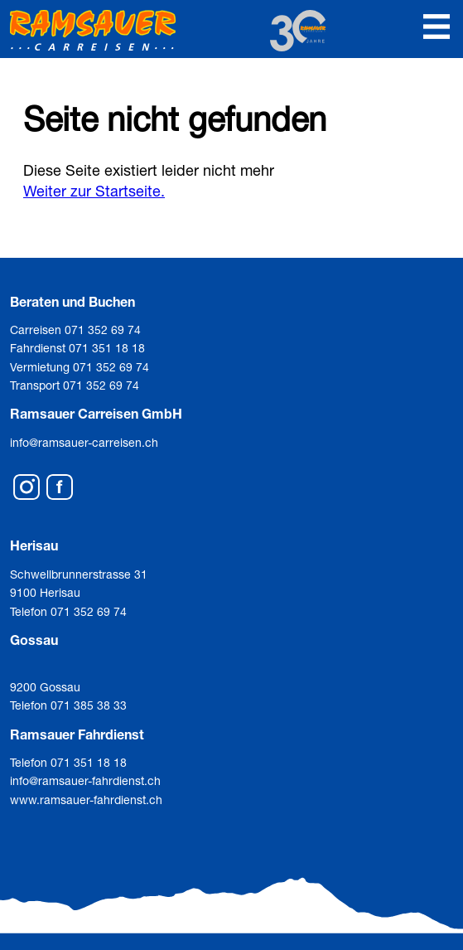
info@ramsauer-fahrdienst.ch (85, 780)
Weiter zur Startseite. (94, 191)
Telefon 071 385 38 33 (68, 705)
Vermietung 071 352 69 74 (79, 367)
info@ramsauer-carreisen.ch (84, 442)
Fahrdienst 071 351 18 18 (77, 348)
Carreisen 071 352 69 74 (75, 329)
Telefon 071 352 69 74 (68, 611)
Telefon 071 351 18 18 (68, 762)
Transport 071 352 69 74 (74, 385)
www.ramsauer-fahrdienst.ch (86, 799)
